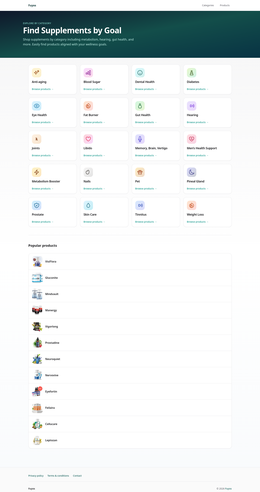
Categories (208, 5)
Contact (77, 475)
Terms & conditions (58, 475)
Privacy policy (36, 475)
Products (225, 5)
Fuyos (32, 5)
